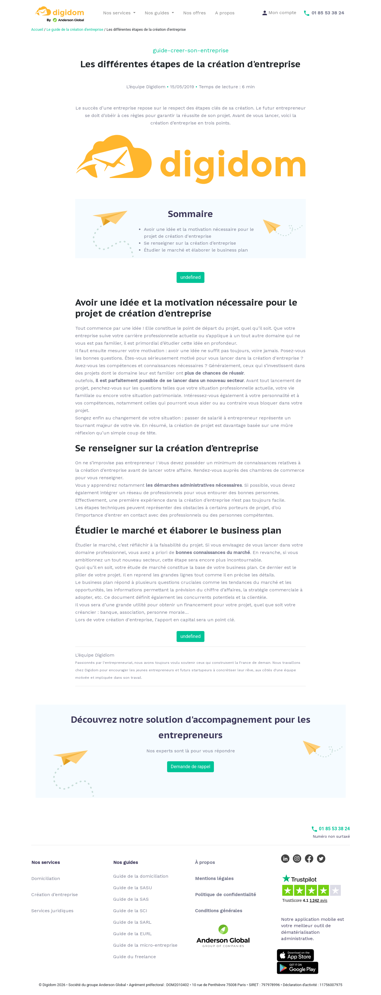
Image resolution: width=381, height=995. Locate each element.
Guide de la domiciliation (140, 876)
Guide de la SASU (132, 887)
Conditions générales (218, 910)
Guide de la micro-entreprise (145, 945)
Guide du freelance (134, 956)
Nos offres (194, 13)
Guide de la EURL (132, 933)
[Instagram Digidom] (298, 858)
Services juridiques (52, 910)
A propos (225, 13)
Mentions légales (214, 878)
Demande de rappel (190, 766)
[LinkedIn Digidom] (286, 858)
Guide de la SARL (132, 922)
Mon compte (279, 12)
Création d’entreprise (54, 894)
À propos (205, 862)
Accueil (37, 29)
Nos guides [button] (158, 13)
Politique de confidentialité (225, 894)
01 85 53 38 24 (330, 828)
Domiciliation (45, 878)
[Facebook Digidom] (310, 858)
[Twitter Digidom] (322, 858)
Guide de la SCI (130, 910)
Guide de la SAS (131, 899)
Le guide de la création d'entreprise (75, 29)
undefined (190, 277)
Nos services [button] (117, 13)
